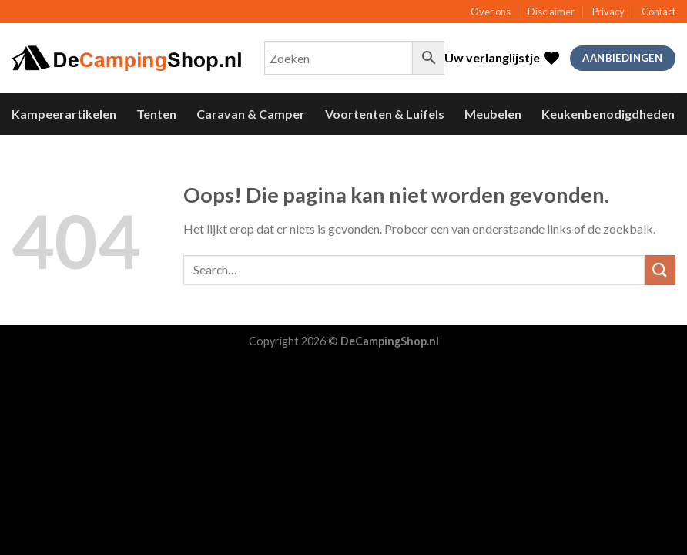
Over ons (491, 11)
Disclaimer (551, 11)
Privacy (608, 11)
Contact (658, 11)
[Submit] (660, 270)
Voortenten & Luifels (384, 113)
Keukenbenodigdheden (608, 113)
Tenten (156, 113)
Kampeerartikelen (64, 113)
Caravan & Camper (250, 113)
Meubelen (492, 113)
